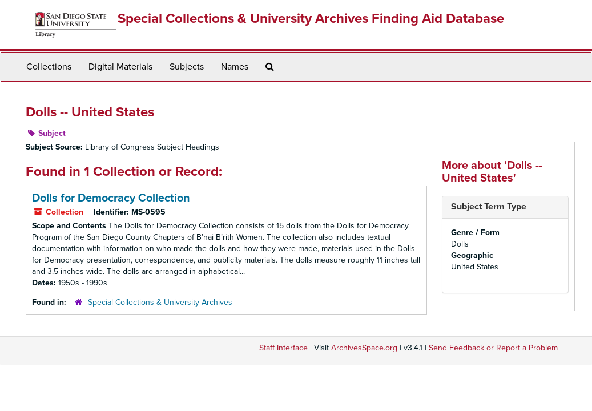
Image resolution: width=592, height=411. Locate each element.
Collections (48, 66)
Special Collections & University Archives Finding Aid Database (311, 18)
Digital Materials (120, 66)
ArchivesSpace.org (364, 348)
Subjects (187, 66)
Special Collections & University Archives (160, 302)
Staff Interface (283, 348)
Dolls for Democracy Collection (111, 198)
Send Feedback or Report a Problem (493, 348)
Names (234, 66)
